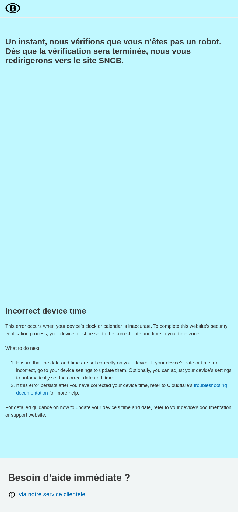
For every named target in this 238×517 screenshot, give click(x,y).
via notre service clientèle (46, 494)
